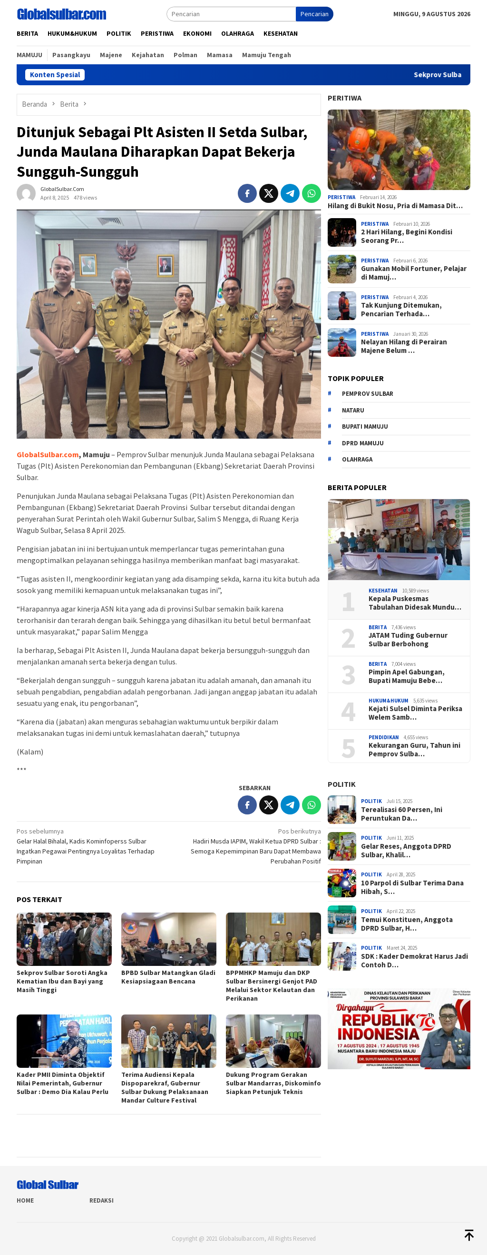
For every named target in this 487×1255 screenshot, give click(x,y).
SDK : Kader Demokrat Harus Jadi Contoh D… (414, 960)
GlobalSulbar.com (48, 454)
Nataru (353, 410)
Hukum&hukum (389, 700)
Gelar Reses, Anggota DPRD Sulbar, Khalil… (406, 850)
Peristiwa (341, 197)
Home (25, 1200)
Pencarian (315, 14)
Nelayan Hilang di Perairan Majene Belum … (404, 346)
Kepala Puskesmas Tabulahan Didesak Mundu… (415, 603)
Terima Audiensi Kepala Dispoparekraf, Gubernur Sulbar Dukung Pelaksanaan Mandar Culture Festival (164, 1087)
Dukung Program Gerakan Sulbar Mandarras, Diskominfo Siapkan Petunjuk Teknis (273, 1083)
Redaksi (101, 1200)
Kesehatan (383, 590)
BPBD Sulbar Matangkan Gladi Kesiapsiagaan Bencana (168, 976)
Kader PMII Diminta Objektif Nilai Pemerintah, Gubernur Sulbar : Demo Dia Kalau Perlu (62, 1083)
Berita (378, 627)
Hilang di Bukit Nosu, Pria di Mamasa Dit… (395, 205)
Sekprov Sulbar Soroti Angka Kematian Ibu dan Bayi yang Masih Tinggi (62, 981)
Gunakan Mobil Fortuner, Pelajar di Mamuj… (414, 272)
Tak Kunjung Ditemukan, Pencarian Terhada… (401, 309)
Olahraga (357, 459)
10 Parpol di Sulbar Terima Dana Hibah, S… (412, 887)
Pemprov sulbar (367, 394)
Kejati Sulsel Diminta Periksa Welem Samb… (415, 713)
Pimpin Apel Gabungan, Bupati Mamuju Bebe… (407, 676)
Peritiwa (344, 97)
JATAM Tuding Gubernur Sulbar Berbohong (408, 639)
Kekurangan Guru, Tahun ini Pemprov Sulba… (414, 749)
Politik (342, 784)
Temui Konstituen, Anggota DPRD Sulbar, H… (407, 924)
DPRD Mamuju (363, 443)
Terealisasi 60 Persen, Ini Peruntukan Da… (401, 814)
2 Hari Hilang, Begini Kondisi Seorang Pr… (406, 236)
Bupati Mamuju (365, 426)
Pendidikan (384, 737)
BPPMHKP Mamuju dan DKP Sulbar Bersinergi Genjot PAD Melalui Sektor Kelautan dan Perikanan (271, 985)
